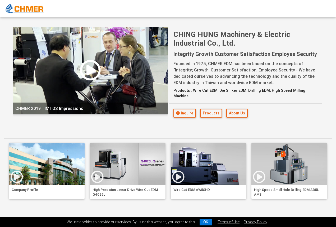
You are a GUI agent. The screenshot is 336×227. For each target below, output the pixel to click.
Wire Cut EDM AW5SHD (191, 189)
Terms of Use (229, 222)
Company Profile (25, 189)
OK (205, 222)
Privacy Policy (255, 222)
